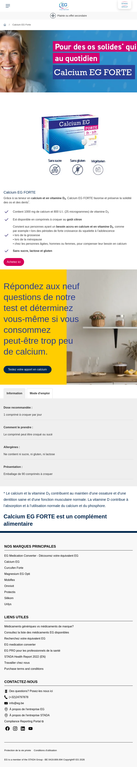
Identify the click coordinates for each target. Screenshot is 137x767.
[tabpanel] (68, 442)
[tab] (14, 393)
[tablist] (68, 393)
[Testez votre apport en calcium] (27, 369)
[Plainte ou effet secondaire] (68, 16)
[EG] (5, 24)
